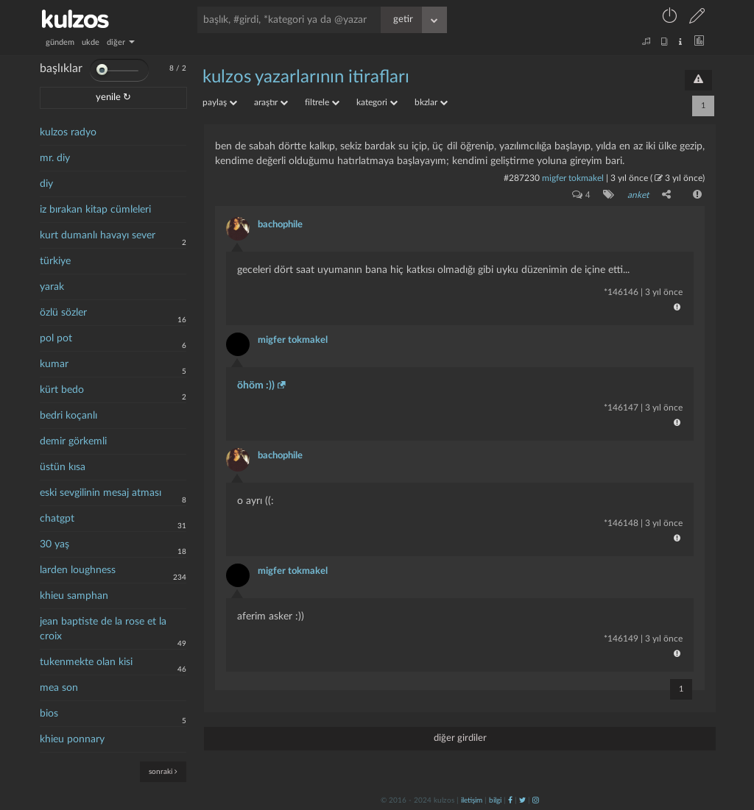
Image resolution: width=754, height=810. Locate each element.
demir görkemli (73, 441)
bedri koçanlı (68, 416)
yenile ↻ (113, 97)
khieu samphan (74, 596)
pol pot (56, 338)
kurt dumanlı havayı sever (97, 235)
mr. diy (55, 158)
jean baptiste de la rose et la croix (103, 629)
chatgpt (57, 519)
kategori (377, 102)
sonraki (163, 771)
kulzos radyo (68, 132)
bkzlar (431, 102)
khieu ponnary (72, 739)
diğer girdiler (460, 738)
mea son (59, 688)
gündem (60, 42)
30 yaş (54, 544)
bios (49, 713)
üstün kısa (62, 467)
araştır (271, 102)
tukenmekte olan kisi (86, 662)
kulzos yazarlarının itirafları (305, 77)
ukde (90, 42)
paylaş (219, 102)
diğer (121, 42)
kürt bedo (62, 390)
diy (46, 184)
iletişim (471, 800)
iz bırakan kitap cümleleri (95, 210)
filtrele (322, 102)
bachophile (280, 225)
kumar (54, 364)
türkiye (55, 261)
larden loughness (78, 570)
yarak (52, 287)
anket (638, 195)
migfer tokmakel (573, 178)
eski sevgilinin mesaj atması (100, 493)
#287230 (522, 178)
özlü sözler (63, 313)
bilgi (495, 800)
